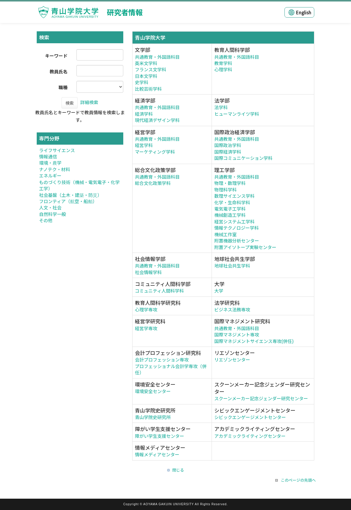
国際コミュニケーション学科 (243, 158)
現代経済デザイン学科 (157, 120)
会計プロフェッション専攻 (162, 359)
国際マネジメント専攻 (236, 334)
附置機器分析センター (236, 240)
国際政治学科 (227, 145)
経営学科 (144, 145)
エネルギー (50, 175)
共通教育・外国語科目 (157, 57)
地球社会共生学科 (232, 265)
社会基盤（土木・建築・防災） (70, 195)
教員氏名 (58, 71)
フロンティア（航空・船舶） (68, 201)
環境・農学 (50, 163)
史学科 (141, 82)
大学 (218, 291)
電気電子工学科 (230, 208)
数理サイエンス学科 (234, 196)
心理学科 (223, 69)
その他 (46, 220)
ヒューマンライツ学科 (236, 114)
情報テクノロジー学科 (236, 228)
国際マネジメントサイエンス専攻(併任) (254, 341)
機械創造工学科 (230, 215)
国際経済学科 (227, 152)
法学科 (221, 107)
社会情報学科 (148, 272)
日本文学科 (146, 76)
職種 (63, 87)
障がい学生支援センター (159, 436)
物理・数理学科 (230, 183)
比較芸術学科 (148, 89)
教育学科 (223, 63)
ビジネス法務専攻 (232, 309)
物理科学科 (225, 189)
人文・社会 (50, 207)
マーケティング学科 (155, 152)
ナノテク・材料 (54, 169)
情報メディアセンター (157, 454)
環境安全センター (153, 391)
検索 (69, 103)
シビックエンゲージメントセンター (250, 417)
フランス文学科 (150, 69)
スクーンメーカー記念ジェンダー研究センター (261, 398)
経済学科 (144, 114)
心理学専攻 (146, 309)
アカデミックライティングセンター (250, 436)
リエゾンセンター (232, 359)
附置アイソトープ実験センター (245, 247)
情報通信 (48, 156)
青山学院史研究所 (153, 417)
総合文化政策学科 (153, 183)
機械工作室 (225, 234)
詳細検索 (89, 102)
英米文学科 (146, 63)
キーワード (56, 55)
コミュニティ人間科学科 (159, 291)
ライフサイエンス (57, 150)
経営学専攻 (146, 328)
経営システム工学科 (234, 221)
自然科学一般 (52, 214)
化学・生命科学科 (232, 202)
